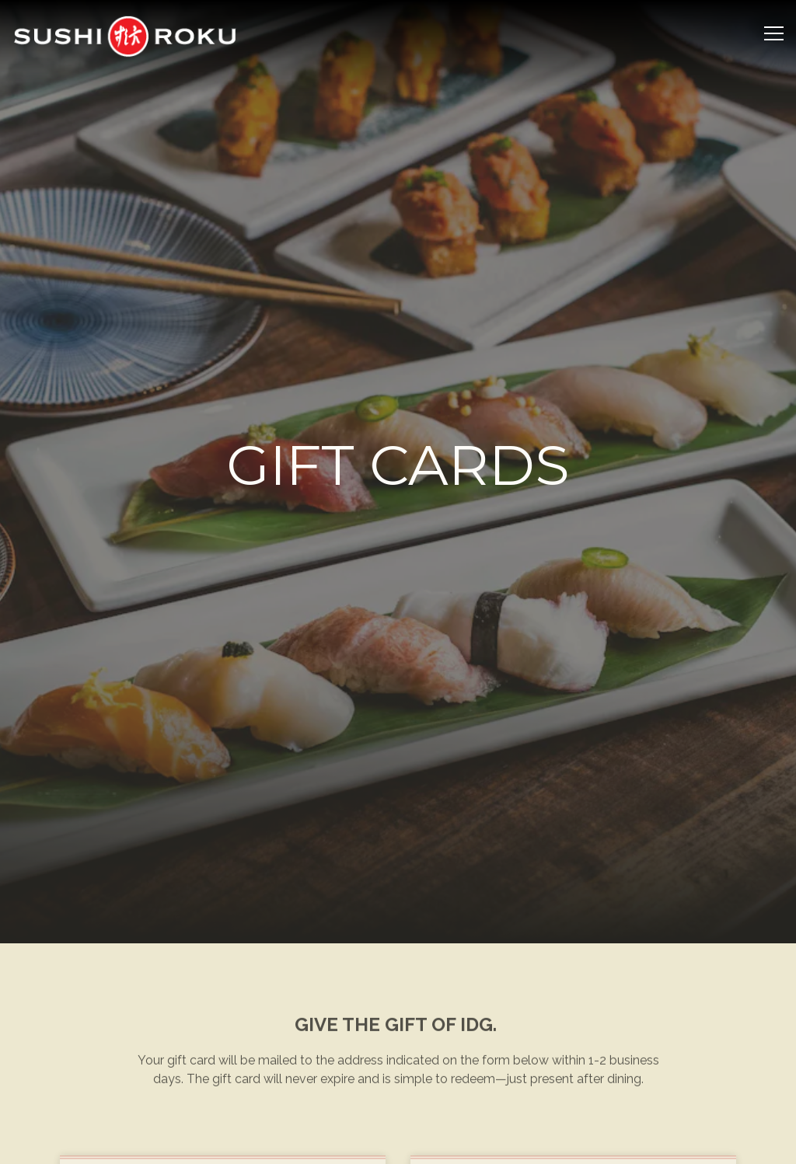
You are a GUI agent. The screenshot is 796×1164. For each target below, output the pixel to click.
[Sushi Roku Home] (124, 35)
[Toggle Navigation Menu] (774, 33)
